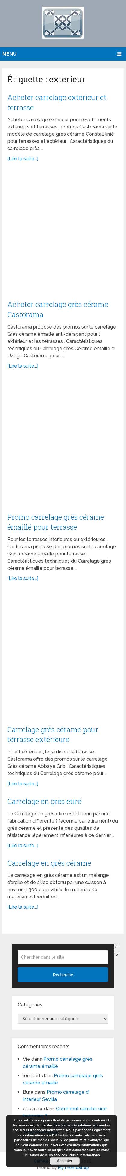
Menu (9, 54)
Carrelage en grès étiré (44, 801)
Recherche (63, 975)
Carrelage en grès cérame (49, 863)
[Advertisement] (63, 234)
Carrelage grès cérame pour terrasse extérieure (52, 734)
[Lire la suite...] (22, 158)
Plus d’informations (84, 1155)
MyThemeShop (73, 1167)
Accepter (64, 1161)
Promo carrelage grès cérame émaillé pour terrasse (55, 522)
